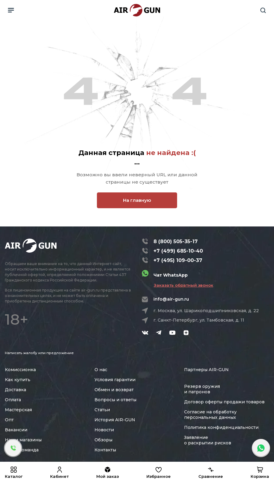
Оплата (13, 399)
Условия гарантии (114, 379)
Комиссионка (20, 369)
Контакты (105, 450)
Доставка (15, 389)
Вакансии (16, 430)
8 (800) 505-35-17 (175, 241)
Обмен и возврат (114, 389)
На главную (137, 200)
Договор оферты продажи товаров (224, 402)
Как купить (17, 379)
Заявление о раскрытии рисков (207, 440)
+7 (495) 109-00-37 (177, 260)
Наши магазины (23, 440)
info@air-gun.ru (171, 299)
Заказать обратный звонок (183, 285)
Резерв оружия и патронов (202, 389)
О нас (100, 369)
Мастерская (18, 409)
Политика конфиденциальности (221, 427)
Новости (104, 430)
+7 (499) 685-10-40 (178, 251)
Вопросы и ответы (115, 399)
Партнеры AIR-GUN (206, 369)
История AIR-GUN (114, 420)
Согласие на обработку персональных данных (210, 414)
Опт (9, 420)
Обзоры (103, 440)
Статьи (102, 409)
